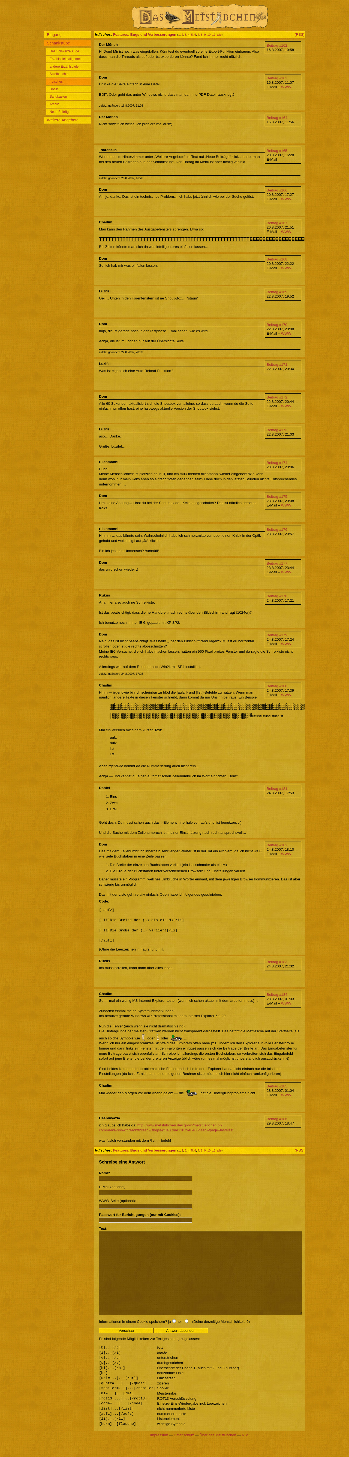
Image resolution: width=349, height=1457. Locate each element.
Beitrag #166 (277, 190)
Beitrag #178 (277, 596)
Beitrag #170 (277, 325)
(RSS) (300, 34)
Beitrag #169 (277, 292)
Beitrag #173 (277, 430)
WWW (286, 87)
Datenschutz (184, 1451)
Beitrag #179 (277, 635)
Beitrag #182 (277, 845)
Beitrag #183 (277, 962)
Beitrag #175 (277, 496)
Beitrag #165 (277, 151)
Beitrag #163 (277, 78)
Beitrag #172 (277, 397)
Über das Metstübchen (218, 1451)
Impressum (159, 1451)
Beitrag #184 (277, 995)
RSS (245, 1451)
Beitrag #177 (277, 563)
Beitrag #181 (277, 789)
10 (209, 34)
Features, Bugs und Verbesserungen (144, 34)
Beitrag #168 (277, 259)
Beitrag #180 (277, 686)
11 (213, 34)
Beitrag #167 (277, 223)
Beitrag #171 (277, 364)
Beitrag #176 (277, 529)
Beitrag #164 (277, 118)
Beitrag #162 (277, 45)
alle (219, 34)
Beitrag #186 (277, 1119)
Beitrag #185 (277, 1086)
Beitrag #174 (277, 463)
